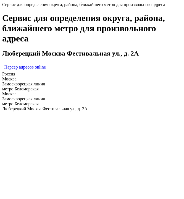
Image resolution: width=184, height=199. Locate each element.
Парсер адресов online (25, 67)
